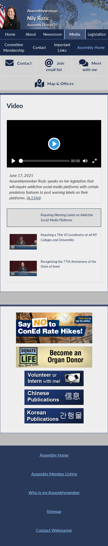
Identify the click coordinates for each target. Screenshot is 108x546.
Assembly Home (91, 47)
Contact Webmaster (54, 530)
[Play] (54, 144)
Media (74, 34)
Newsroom (52, 34)
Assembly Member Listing (54, 473)
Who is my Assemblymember (54, 492)
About (31, 34)
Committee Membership (13, 47)
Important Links (62, 47)
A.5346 (34, 198)
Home (10, 34)
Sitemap (54, 511)
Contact (39, 47)
